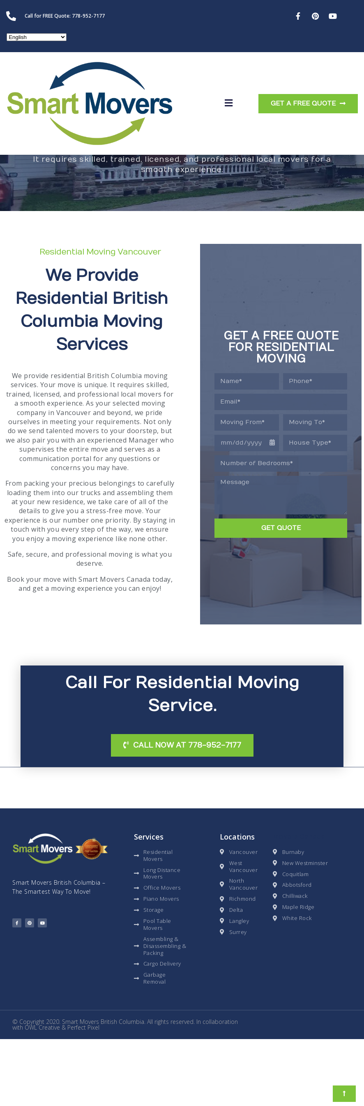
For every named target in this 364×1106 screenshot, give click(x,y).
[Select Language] (37, 37)
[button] (228, 103)
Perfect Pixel (83, 1094)
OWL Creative (42, 1094)
